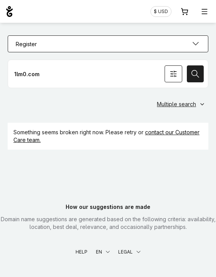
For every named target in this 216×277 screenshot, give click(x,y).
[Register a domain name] (108, 74)
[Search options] (173, 73)
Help (81, 252)
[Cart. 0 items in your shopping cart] (184, 11)
